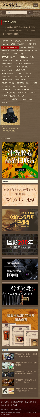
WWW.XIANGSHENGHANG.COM (9, 411)
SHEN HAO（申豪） (9, 86)
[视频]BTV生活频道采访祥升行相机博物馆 (19, 364)
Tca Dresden (6, 89)
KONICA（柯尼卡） (22, 67)
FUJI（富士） (6, 54)
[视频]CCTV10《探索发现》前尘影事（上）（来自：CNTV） (19, 381)
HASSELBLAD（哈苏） (27, 57)
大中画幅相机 (9, 22)
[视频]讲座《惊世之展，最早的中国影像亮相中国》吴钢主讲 (19, 372)
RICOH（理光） (7, 80)
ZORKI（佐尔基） (28, 99)
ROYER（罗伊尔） (8, 83)
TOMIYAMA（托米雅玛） (21, 89)
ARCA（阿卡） (33, 44)
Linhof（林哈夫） (7, 70)
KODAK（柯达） (7, 67)
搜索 (30, 12)
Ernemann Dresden (8, 50)
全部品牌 (5, 41)
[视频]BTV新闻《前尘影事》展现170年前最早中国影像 (19, 390)
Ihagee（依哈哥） (8, 63)
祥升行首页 (5, 402)
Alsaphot (5, 44)
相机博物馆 (5, 405)
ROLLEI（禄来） (20, 80)
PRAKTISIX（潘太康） (23, 76)
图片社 (27, 402)
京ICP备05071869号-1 (6, 412)
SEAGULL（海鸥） (23, 83)
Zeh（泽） (21, 96)
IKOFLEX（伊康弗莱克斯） (25, 63)
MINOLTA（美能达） (24, 73)
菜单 (36, 5)
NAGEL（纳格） (7, 76)
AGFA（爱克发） (16, 41)
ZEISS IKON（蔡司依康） (10, 99)
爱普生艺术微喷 (17, 402)
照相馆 (33, 402)
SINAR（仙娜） (23, 86)
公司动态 (14, 405)
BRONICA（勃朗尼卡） (10, 47)
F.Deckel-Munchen (23, 50)
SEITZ (35, 83)
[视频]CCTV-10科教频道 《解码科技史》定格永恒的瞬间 (19, 355)
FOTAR (34, 50)
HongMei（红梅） (8, 60)
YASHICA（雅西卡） (9, 96)
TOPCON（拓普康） (9, 93)
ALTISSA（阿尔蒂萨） (17, 44)
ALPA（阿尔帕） (30, 41)
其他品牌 (5, 102)
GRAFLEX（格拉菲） (9, 57)
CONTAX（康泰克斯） (27, 47)
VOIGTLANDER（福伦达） (27, 93)
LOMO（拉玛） (21, 70)
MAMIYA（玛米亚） (8, 73)
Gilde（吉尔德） (19, 54)
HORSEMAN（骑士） (23, 60)
